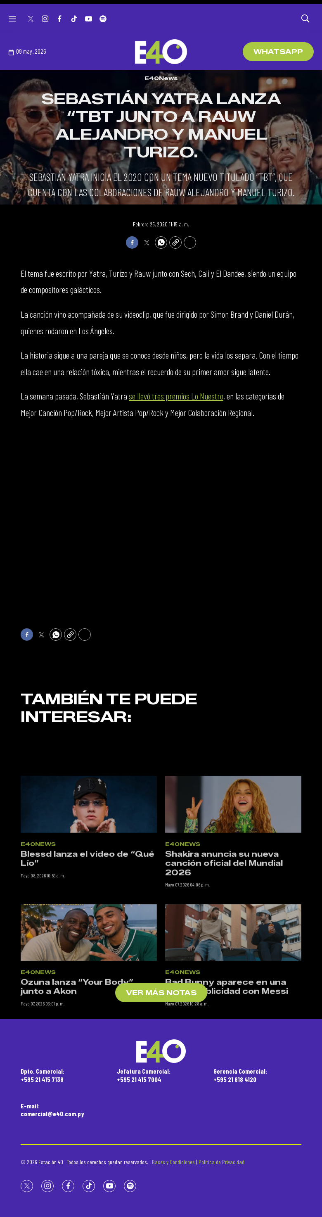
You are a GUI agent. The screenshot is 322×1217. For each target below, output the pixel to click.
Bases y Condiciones (173, 1161)
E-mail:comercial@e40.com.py (52, 1109)
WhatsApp (278, 52)
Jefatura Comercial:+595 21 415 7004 (143, 1075)
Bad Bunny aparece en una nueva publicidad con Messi (226, 1041)
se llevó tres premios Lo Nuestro (176, 395)
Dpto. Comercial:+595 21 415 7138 (42, 1075)
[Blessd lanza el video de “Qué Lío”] (89, 858)
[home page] (161, 51)
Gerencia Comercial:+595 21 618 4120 (240, 1075)
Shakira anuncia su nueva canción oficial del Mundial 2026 (224, 917)
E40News (161, 78)
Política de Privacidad (221, 1161)
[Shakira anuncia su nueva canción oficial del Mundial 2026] (233, 858)
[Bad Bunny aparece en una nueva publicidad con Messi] (233, 986)
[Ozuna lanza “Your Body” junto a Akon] (89, 986)
